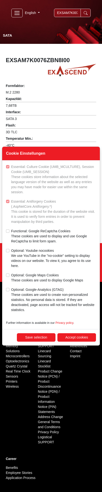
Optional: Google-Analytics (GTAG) (53, 300)
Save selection (36, 337)
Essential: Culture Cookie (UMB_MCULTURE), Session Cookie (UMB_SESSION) (53, 180)
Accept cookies (76, 337)
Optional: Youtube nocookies (53, 258)
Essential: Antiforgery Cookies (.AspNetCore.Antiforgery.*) (53, 211)
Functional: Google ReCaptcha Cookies (53, 236)
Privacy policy (64, 323)
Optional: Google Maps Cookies (47, 278)
